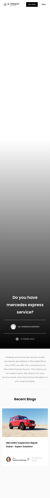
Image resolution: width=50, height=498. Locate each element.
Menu (44, 4)
